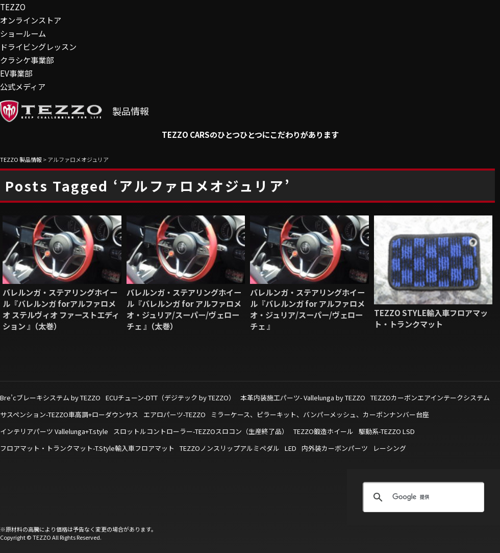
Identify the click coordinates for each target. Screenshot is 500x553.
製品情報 (130, 110)
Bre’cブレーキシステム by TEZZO (50, 397)
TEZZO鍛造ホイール (323, 431)
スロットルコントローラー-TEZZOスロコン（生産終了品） (200, 431)
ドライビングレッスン (38, 46)
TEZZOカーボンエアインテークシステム (430, 397)
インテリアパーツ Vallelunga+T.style (54, 431)
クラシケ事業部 (27, 59)
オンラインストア (30, 20)
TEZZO (13, 6)
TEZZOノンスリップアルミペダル (230, 448)
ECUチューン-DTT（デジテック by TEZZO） (170, 397)
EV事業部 (16, 73)
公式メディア (22, 86)
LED (290, 448)
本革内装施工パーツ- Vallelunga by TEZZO (302, 397)
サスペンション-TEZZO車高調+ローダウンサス (69, 414)
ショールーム (23, 33)
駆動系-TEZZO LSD (387, 431)
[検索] (422, 497)
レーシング (389, 448)
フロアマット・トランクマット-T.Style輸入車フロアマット (87, 448)
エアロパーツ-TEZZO (174, 414)
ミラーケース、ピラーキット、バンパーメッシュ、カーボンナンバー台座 (320, 414)
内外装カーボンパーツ (335, 448)
